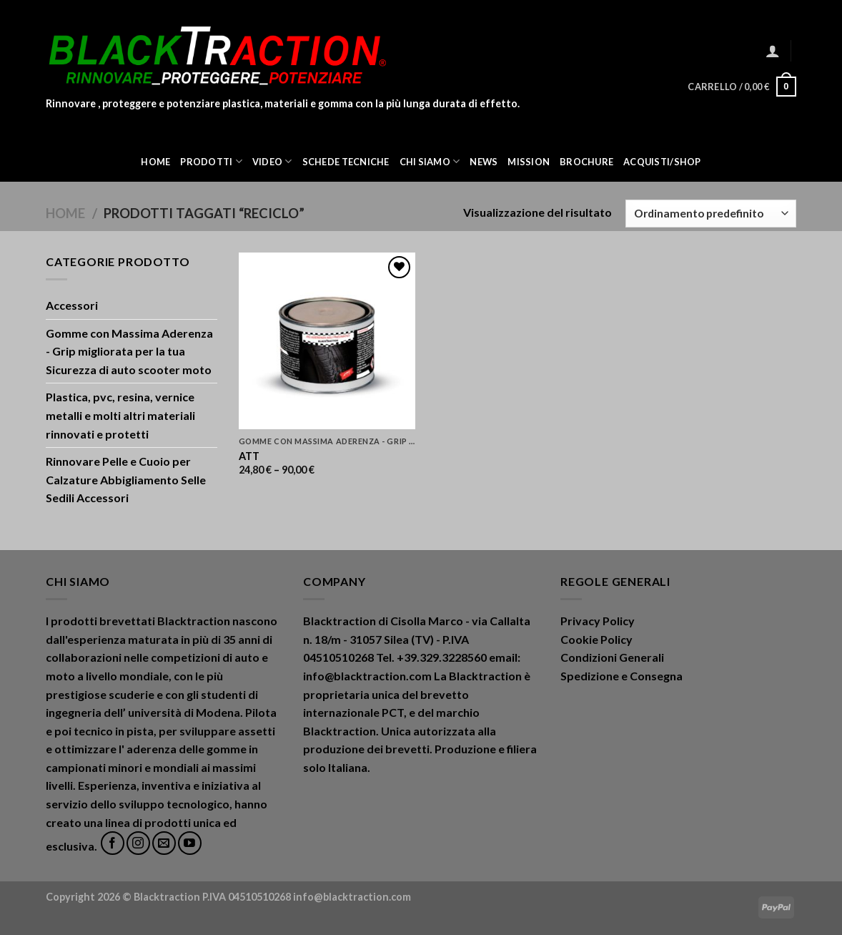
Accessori (72, 305)
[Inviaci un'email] (164, 843)
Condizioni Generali (612, 657)
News (483, 161)
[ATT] (327, 341)
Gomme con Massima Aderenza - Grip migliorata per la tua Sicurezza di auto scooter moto (129, 351)
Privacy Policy (597, 620)
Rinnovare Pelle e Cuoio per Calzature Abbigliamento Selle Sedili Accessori (126, 479)
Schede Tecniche (346, 161)
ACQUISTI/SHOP (661, 161)
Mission (528, 161)
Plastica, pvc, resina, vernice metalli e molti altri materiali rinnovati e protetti (120, 415)
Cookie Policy (596, 639)
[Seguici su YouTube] (190, 843)
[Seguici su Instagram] (138, 843)
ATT (249, 456)
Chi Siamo (430, 161)
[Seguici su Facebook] (112, 843)
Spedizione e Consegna (621, 675)
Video (272, 161)
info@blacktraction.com (352, 897)
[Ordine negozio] (710, 213)
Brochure (586, 161)
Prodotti (211, 161)
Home (155, 161)
